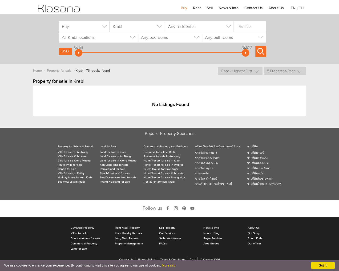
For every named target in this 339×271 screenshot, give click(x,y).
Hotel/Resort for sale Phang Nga (164, 177)
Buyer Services (212, 238)
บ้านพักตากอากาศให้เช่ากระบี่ (213, 184)
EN (293, 9)
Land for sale (79, 249)
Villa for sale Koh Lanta (72, 156)
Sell (210, 9)
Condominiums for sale (85, 238)
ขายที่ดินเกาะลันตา (258, 168)
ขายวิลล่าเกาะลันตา (207, 158)
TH (301, 9)
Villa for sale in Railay (71, 173)
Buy (184, 9)
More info (168, 265)
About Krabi (255, 238)
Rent (197, 9)
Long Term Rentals (127, 238)
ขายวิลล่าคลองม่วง (206, 163)
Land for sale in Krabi (113, 152)
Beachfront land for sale (115, 173)
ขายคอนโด (202, 173)
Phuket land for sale (112, 169)
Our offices (255, 243)
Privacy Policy (146, 259)
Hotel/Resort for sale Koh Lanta (163, 173)
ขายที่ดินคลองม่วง (258, 163)
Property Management (129, 243)
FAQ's (163, 243)
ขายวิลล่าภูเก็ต (204, 168)
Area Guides (211, 243)
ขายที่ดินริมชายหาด (259, 179)
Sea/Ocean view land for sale (118, 177)
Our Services (167, 233)
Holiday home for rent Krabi (75, 177)
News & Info (228, 9)
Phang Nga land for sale (115, 182)
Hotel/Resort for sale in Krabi (162, 160)
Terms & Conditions (172, 259)
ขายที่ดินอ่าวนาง (257, 158)
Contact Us (253, 9)
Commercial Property (84, 243)
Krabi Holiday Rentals (128, 233)
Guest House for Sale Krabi (161, 169)
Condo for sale (67, 169)
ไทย (192, 259)
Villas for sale (79, 233)
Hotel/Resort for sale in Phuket (163, 165)
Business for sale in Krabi (160, 152)
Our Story (254, 233)
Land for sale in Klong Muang (118, 160)
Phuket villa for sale (70, 165)
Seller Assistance (170, 238)
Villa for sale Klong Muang (74, 160)
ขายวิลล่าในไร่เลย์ (206, 179)
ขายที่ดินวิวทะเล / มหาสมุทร (264, 184)
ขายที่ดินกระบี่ (255, 153)
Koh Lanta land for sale (114, 165)
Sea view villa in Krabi (71, 182)
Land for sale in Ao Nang (115, 156)
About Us (276, 9)
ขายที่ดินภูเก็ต (255, 173)
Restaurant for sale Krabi (159, 182)
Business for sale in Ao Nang (162, 156)
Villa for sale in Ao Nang (73, 152)
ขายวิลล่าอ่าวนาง (206, 153)
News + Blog (211, 233)
